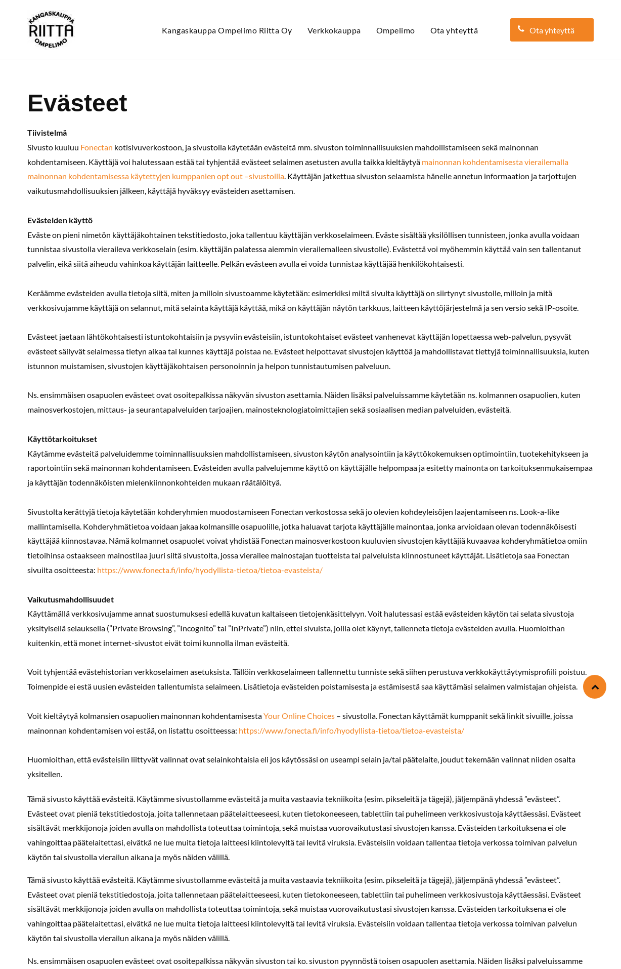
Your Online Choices (299, 715)
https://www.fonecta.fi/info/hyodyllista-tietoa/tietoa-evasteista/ (210, 570)
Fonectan (96, 147)
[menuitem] (227, 30)
